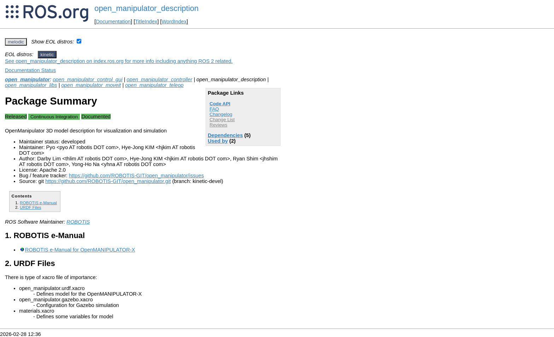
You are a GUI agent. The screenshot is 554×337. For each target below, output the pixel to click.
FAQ (214, 109)
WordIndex (174, 21)
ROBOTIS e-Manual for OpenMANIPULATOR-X (80, 250)
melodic (16, 42)
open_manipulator (27, 79)
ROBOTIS (78, 222)
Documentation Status (30, 70)
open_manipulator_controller (159, 79)
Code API (220, 103)
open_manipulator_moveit (91, 85)
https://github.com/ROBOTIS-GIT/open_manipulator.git (108, 181)
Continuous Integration (54, 116)
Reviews (218, 125)
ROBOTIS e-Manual (38, 202)
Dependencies (225, 135)
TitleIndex (146, 21)
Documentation (113, 21)
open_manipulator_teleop (154, 85)
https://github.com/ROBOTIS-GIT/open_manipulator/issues (136, 175)
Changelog (221, 114)
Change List (222, 119)
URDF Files (30, 207)
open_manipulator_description (146, 8)
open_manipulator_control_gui (87, 79)
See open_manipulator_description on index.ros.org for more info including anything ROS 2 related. (118, 61)
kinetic (47, 54)
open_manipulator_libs (31, 85)
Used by (218, 141)
